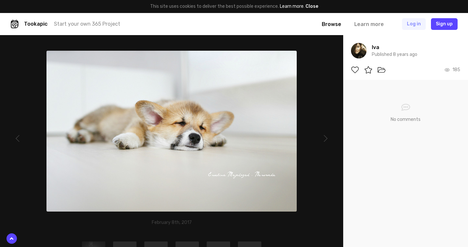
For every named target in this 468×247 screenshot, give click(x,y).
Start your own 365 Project (87, 24)
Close (312, 6)
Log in (414, 24)
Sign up (444, 24)
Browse (331, 24)
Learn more (292, 6)
